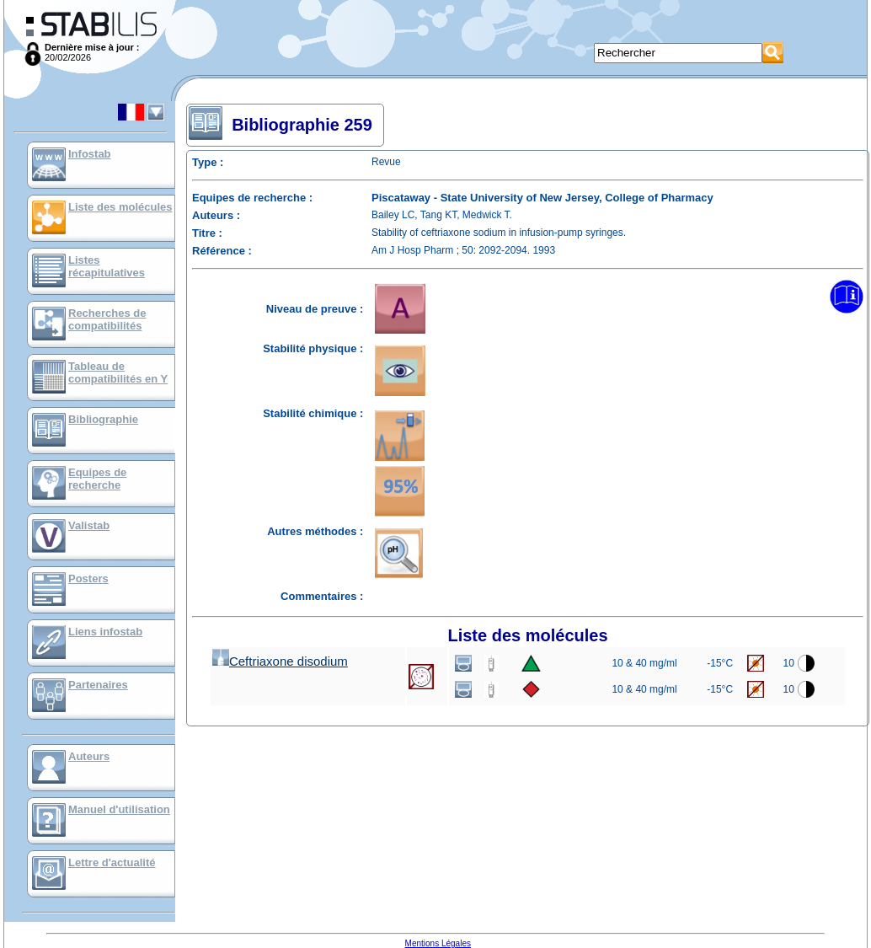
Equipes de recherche (97, 478)
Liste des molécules (120, 207)
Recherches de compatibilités (107, 319)
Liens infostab (105, 631)
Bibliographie (103, 419)
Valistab (89, 525)
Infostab (89, 153)
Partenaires (98, 684)
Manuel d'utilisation (119, 809)
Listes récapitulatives (106, 266)
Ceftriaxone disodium (280, 661)
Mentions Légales (438, 943)
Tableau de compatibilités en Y (118, 372)
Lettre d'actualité (112, 862)
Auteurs (89, 756)
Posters (88, 578)
